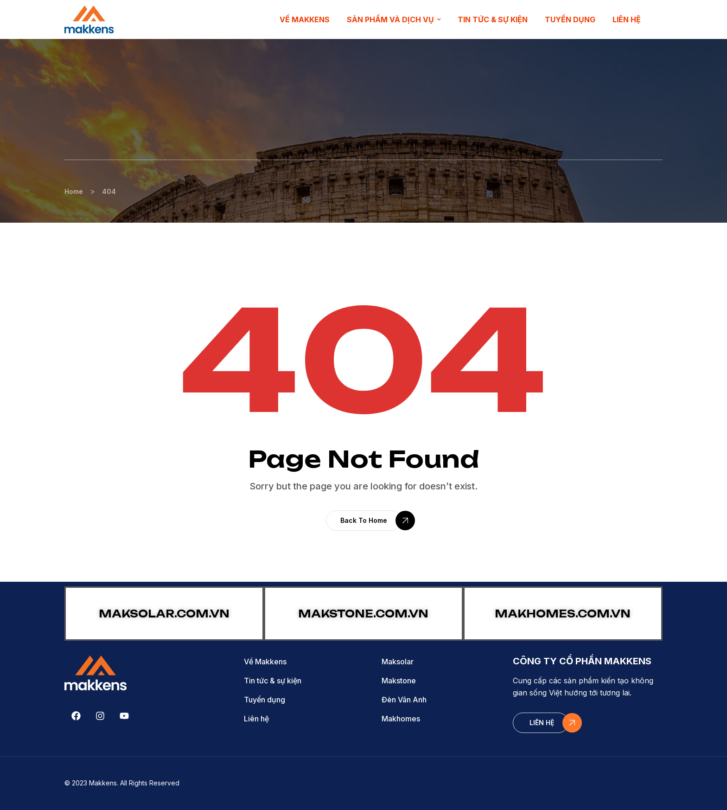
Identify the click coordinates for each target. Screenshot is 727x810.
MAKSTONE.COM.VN (363, 613)
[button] (364, 520)
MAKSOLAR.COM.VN (164, 613)
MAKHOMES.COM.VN (563, 613)
